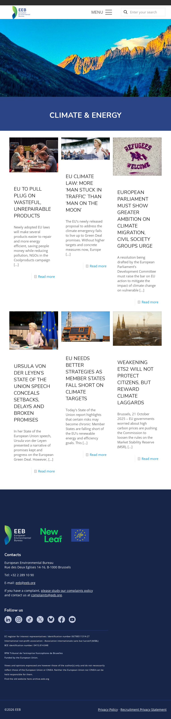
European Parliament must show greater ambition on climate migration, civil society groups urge (135, 219)
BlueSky (50, 619)
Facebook (61, 619)
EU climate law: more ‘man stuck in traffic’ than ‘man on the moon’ (84, 193)
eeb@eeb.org (25, 583)
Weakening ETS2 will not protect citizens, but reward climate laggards (135, 382)
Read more (46, 276)
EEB (17, 535)
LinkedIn (8, 619)
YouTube (72, 619)
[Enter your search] (143, 12)
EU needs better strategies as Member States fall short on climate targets (85, 378)
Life (80, 535)
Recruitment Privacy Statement (143, 709)
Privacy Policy (108, 709)
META (51, 535)
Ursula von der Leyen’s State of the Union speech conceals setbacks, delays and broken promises (32, 393)
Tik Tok (29, 619)
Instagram (18, 619)
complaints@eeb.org (46, 595)
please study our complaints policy (67, 590)
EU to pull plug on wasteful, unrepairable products (32, 202)
